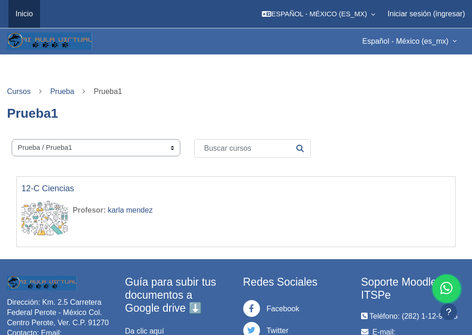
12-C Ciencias (47, 188)
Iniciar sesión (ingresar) (426, 14)
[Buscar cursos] (252, 148)
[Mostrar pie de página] (448, 311)
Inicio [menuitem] (24, 14)
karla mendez (130, 210)
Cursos (19, 91)
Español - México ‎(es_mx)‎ (407, 41)
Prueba (62, 91)
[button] (318, 14)
